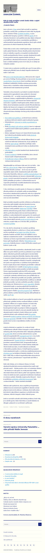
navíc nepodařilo (29, 284)
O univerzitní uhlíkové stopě (14, 474)
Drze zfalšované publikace (13, 118)
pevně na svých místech (27, 219)
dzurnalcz (5, 407)
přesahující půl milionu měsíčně (19, 126)
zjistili (31, 36)
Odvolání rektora (10, 150)
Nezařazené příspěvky (24, 407)
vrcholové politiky (9, 223)
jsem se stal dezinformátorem (15, 77)
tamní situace (30, 206)
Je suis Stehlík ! (9, 478)
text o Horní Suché (11, 167)
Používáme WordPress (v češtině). (22, 550)
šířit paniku (32, 314)
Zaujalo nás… (9, 461)
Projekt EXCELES (20, 340)
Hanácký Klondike (11, 476)
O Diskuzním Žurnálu (10, 536)
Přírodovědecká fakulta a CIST (14, 459)
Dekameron (8, 455)
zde (9, 295)
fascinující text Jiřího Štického (25, 232)
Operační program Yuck (24, 290)
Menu (39, 10)
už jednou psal (7, 353)
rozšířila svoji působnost (31, 174)
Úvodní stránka (8, 532)
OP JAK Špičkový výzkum (30, 267)
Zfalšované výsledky (26, 208)
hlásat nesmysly (27, 316)
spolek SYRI (8, 334)
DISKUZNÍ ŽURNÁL (12, 14)
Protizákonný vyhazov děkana (14, 159)
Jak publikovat (7, 540)
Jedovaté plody (9, 480)
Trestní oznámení (10, 154)
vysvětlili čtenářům (23, 33)
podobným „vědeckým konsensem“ (23, 379)
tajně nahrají (14, 144)
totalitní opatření (16, 316)
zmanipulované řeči (26, 336)
